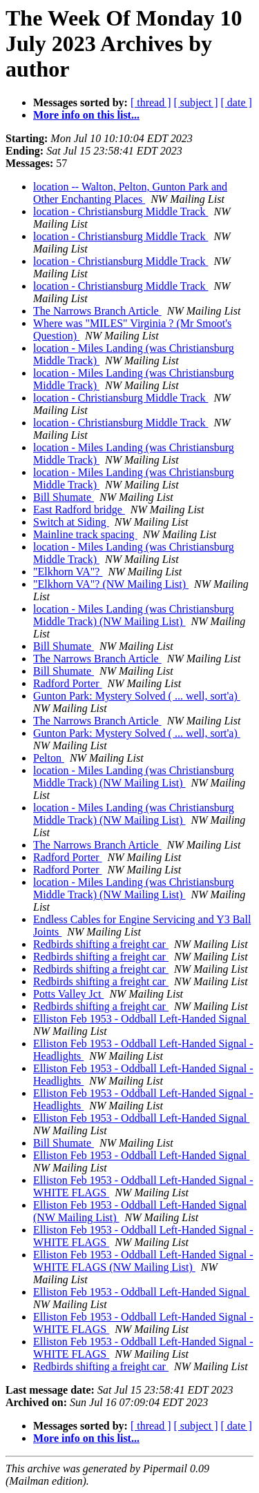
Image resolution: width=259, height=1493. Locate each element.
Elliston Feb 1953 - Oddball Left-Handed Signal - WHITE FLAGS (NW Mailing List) (143, 1261)
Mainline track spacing (85, 534)
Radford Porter (67, 683)
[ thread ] (151, 102)
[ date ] (236, 102)
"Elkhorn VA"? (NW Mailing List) (111, 584)
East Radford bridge (79, 509)
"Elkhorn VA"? (67, 571)
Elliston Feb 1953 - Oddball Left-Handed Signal (141, 1019)
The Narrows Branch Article (97, 311)
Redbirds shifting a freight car (101, 944)
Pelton (48, 758)
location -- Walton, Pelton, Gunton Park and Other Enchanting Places (130, 193)
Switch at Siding (71, 522)
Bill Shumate (63, 497)
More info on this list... (86, 115)
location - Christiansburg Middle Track (120, 211)
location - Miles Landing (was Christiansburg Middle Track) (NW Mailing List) (133, 615)
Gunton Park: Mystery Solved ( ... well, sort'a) (136, 696)
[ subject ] (196, 102)
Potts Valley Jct (68, 994)
